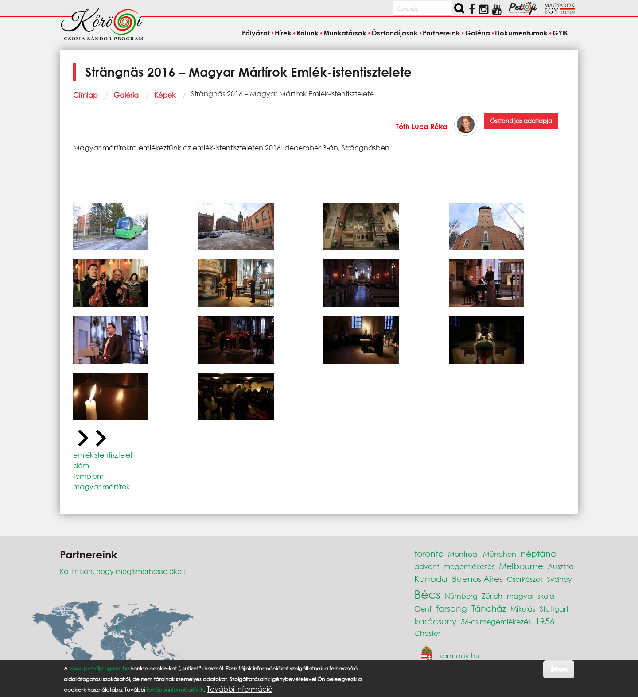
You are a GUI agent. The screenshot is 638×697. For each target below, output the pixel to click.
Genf (423, 608)
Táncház (488, 608)
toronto (428, 553)
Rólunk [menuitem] (307, 33)
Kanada (430, 579)
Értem (559, 669)
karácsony (435, 621)
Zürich (492, 596)
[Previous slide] (82, 438)
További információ (239, 689)
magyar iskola (530, 596)
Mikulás (522, 608)
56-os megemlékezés (496, 621)
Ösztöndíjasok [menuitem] (394, 33)
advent (426, 566)
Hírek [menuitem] (283, 33)
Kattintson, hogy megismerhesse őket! (123, 571)
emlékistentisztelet (102, 454)
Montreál (463, 553)
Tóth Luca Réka (421, 126)
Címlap (85, 95)
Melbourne (521, 566)
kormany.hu (459, 655)
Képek (164, 95)
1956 (545, 621)
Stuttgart (554, 608)
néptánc (538, 553)
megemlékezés (468, 566)
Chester (427, 633)
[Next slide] (100, 438)
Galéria (126, 95)
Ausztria (561, 566)
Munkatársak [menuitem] (344, 33)
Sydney (559, 579)
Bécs (427, 594)
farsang (451, 608)
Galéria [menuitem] (477, 33)
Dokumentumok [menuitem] (521, 33)
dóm (81, 465)
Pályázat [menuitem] (256, 33)
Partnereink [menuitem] (441, 33)
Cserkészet (524, 579)
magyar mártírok (101, 486)
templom (88, 476)
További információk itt (175, 689)
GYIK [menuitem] (560, 33)
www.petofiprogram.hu (99, 668)
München (499, 553)
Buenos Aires (477, 579)
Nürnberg (461, 596)
